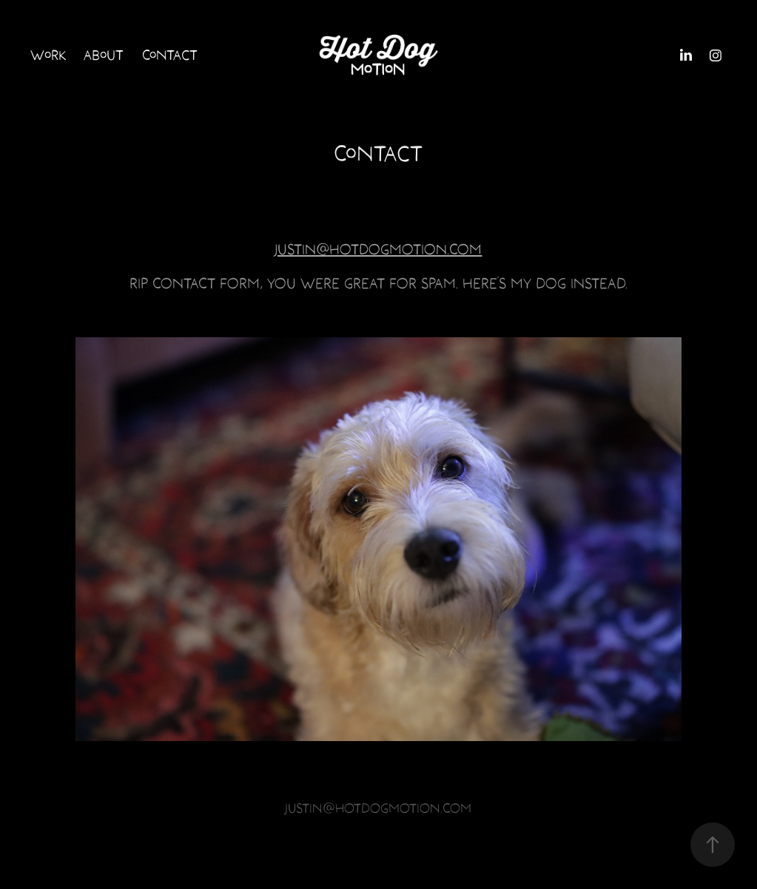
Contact (170, 55)
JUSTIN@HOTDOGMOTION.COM (378, 249)
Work (48, 55)
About (104, 55)
